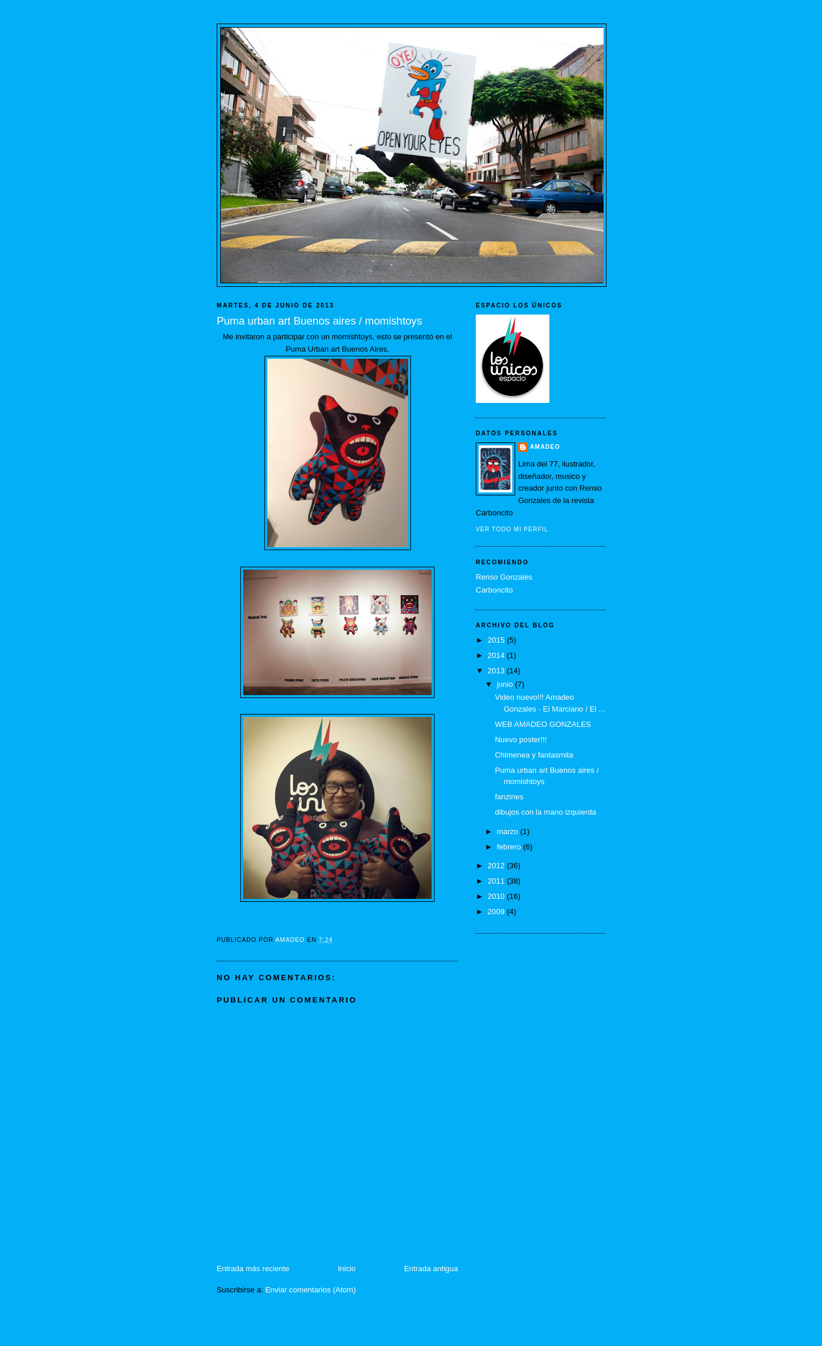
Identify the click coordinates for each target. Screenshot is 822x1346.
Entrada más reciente (253, 1268)
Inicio (347, 1268)
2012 (497, 865)
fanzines (509, 796)
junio (506, 684)
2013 (497, 670)
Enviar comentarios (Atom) (310, 1289)
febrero (510, 846)
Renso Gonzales (504, 577)
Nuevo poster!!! (520, 739)
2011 (497, 881)
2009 (497, 911)
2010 (497, 896)
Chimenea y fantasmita (534, 754)
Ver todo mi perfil (512, 529)
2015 (497, 640)
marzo (509, 831)
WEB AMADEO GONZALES (543, 724)
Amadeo (545, 447)
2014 (497, 655)
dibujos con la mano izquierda (545, 812)
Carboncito (494, 590)
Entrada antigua (431, 1268)
